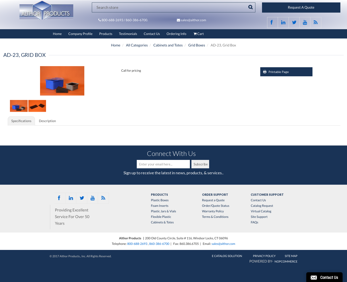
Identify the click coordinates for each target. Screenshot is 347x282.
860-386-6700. (137, 20)
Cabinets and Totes (168, 45)
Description (47, 121)
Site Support (259, 217)
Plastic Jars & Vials (163, 211)
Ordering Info (176, 34)
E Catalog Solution (227, 256)
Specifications (21, 121)
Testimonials (128, 34)
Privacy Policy (264, 256)
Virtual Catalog (261, 211)
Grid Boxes (196, 45)
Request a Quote (213, 200)
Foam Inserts (159, 205)
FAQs (254, 222)
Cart (198, 34)
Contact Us (152, 34)
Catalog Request (262, 205)
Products (105, 34)
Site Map (291, 256)
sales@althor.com (193, 20)
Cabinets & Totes (162, 222)
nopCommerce (286, 261)
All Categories (137, 45)
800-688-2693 (113, 20)
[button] (324, 277)
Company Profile (80, 34)
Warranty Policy (213, 211)
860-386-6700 (159, 244)
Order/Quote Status (215, 205)
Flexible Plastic (161, 217)
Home (57, 34)
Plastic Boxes (160, 200)
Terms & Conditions (215, 217)
